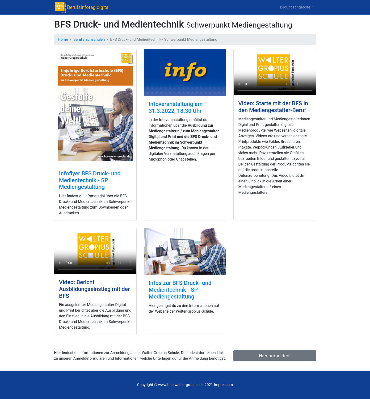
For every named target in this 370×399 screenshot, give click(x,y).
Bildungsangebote (295, 7)
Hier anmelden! (275, 356)
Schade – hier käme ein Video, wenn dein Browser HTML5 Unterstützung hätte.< (275, 72)
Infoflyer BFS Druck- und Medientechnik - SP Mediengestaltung (90, 180)
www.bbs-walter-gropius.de (181, 385)
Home (63, 39)
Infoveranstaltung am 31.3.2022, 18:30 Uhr (176, 107)
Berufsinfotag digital (88, 7)
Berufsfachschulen (89, 39)
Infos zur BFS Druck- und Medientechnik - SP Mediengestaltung (180, 290)
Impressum (223, 385)
